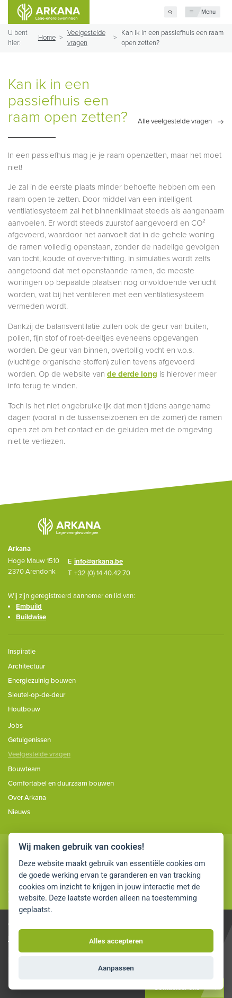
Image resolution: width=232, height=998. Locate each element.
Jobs (15, 725)
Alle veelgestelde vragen (175, 122)
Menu (208, 11)
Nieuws (19, 812)
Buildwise (31, 617)
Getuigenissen (29, 740)
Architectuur (26, 666)
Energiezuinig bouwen (42, 680)
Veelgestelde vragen (39, 754)
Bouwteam (24, 769)
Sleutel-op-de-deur (36, 695)
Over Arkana (27, 798)
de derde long (132, 374)
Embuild (29, 606)
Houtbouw (24, 709)
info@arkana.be (98, 561)
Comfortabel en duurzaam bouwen (61, 783)
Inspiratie (21, 651)
